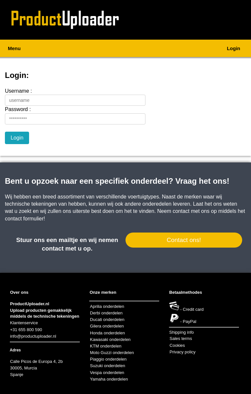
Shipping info (181, 332)
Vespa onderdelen (107, 372)
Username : (18, 91)
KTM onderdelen (105, 346)
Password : (18, 109)
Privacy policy (182, 351)
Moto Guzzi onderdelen (112, 352)
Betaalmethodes (185, 292)
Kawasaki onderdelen (110, 339)
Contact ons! (184, 239)
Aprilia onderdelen (107, 306)
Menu (14, 48)
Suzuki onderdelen (107, 365)
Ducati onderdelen (107, 319)
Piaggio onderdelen (108, 359)
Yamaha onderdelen (109, 379)
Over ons (19, 292)
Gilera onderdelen (107, 326)
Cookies (177, 345)
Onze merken (103, 292)
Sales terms (181, 338)
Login (233, 48)
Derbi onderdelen (106, 312)
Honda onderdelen (107, 332)
